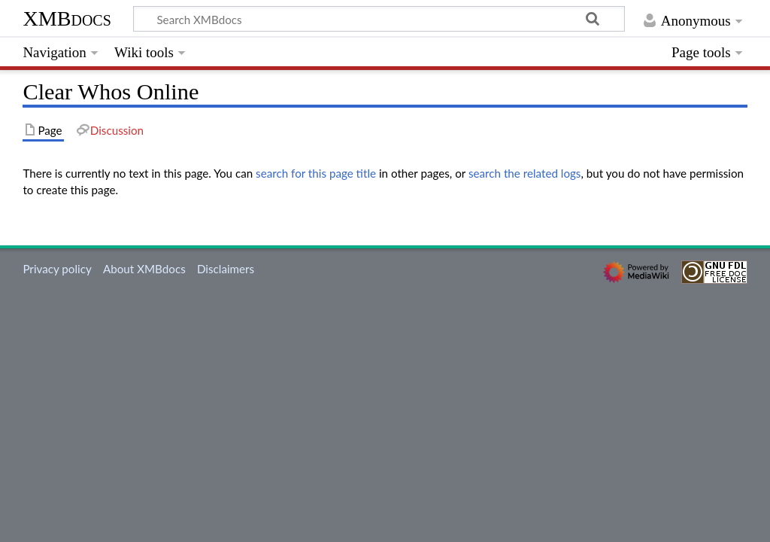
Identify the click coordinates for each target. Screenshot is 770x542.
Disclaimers (225, 269)
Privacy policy (57, 269)
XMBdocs (67, 18)
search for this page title (316, 173)
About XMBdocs (144, 269)
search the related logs (524, 173)
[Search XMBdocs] (379, 19)
